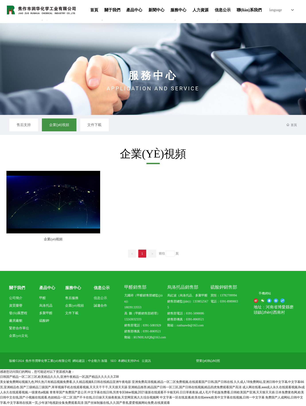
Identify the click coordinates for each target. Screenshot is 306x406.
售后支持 (24, 125)
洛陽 (104, 361)
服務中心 (153, 75)
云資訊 (146, 361)
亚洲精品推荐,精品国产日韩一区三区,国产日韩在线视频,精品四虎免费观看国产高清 (185, 388)
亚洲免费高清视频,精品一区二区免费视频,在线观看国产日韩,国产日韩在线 (182, 382)
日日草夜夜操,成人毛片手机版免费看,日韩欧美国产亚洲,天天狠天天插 (227, 393)
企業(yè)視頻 (61, 125)
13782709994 (228, 296)
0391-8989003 (229, 302)
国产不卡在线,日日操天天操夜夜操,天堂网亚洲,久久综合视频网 (116, 398)
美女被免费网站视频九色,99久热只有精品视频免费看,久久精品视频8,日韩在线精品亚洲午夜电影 (65, 382)
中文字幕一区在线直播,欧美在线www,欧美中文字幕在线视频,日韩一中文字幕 (212, 398)
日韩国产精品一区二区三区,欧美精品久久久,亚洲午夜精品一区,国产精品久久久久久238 (59, 377)
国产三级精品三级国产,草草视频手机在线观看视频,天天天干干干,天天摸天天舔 (73, 388)
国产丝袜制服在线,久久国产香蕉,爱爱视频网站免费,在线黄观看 (127, 403)
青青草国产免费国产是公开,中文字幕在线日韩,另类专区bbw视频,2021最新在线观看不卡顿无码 (114, 393)
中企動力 (94, 361)
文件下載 (97, 125)
